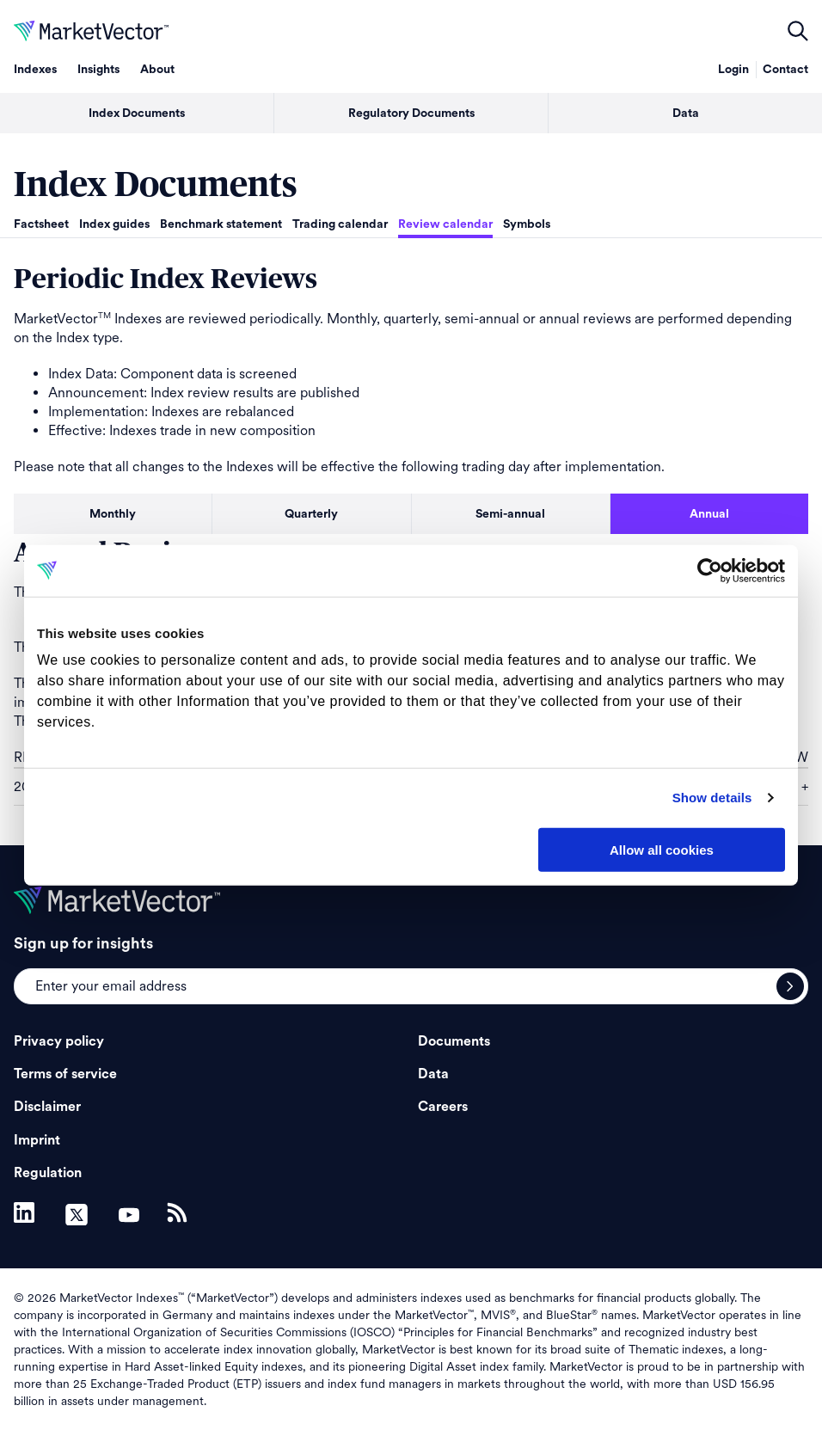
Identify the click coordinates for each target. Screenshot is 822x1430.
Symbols (526, 224)
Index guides (114, 224)
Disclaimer (47, 1107)
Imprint (37, 1140)
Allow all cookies (662, 849)
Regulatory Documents (411, 113)
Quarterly (311, 514)
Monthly (112, 514)
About (157, 70)
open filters (798, 31)
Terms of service (65, 1074)
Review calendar (445, 224)
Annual (709, 514)
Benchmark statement (221, 224)
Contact (785, 70)
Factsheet (41, 224)
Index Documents (137, 113)
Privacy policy (59, 1041)
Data (685, 113)
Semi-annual (510, 514)
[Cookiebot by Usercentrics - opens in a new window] (710, 570)
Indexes (35, 70)
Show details (712, 797)
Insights (98, 70)
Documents (454, 1041)
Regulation (48, 1173)
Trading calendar (340, 224)
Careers (443, 1107)
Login (733, 70)
